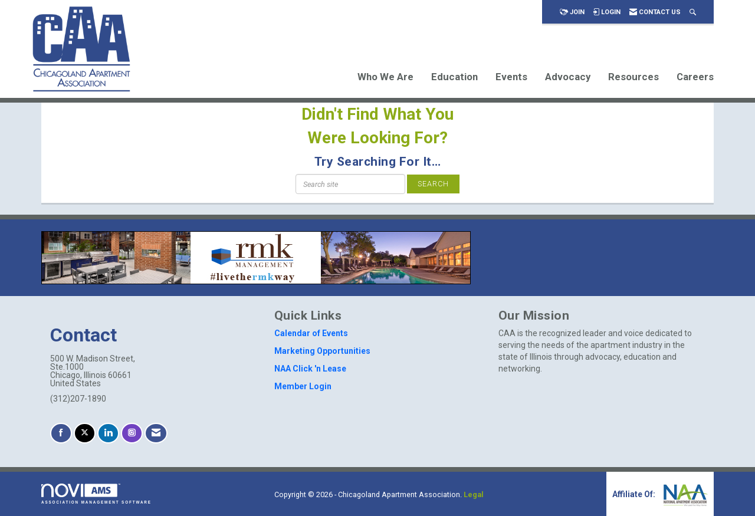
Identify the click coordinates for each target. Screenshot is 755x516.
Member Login (302, 386)
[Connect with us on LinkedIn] (108, 433)
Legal (474, 494)
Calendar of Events (311, 333)
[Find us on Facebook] (61, 433)
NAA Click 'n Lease (310, 368)
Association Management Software (96, 494)
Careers (695, 77)
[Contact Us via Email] (156, 433)
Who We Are (385, 77)
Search (433, 183)
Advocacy (567, 77)
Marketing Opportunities (322, 351)
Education (454, 77)
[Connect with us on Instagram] (132, 433)
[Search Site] (693, 12)
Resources (633, 77)
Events (511, 77)
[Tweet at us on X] (85, 433)
